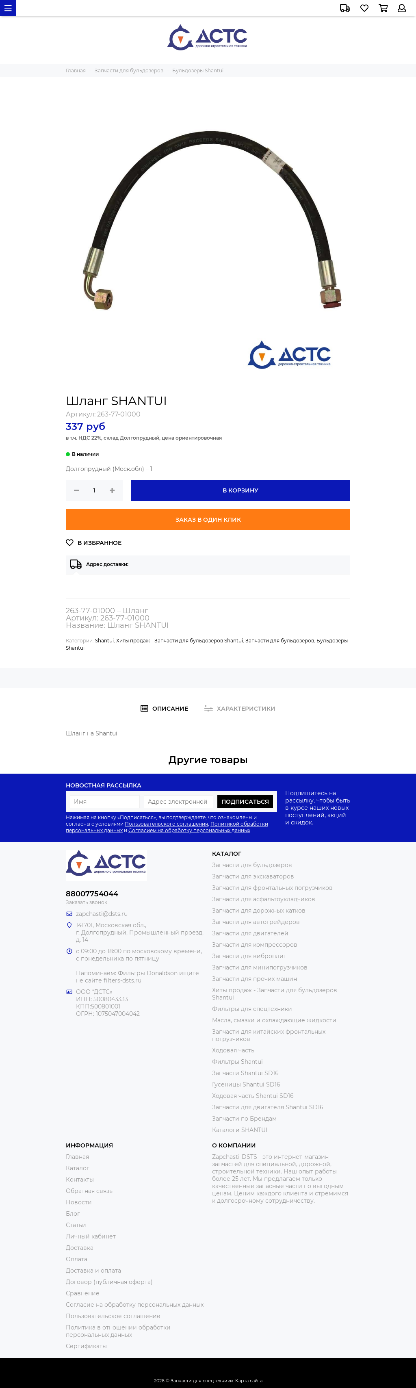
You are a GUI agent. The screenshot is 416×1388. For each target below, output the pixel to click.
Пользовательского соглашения (166, 824)
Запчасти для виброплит (249, 956)
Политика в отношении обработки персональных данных (118, 1331)
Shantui (104, 641)
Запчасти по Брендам (244, 1118)
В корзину (240, 490)
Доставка (79, 1247)
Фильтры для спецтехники (252, 1009)
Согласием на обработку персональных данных (189, 830)
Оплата (76, 1259)
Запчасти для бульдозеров (279, 641)
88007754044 (92, 893)
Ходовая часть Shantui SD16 (253, 1096)
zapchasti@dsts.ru (102, 913)
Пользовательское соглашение (113, 1316)
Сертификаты (86, 1346)
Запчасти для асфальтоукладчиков (263, 899)
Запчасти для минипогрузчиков (260, 967)
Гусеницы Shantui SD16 (246, 1084)
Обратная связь (89, 1191)
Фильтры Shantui (237, 1061)
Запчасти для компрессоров (254, 944)
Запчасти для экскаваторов (253, 876)
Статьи (76, 1225)
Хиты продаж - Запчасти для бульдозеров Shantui (179, 641)
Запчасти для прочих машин (254, 978)
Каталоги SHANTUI (239, 1130)
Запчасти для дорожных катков (259, 910)
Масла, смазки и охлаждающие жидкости (274, 1020)
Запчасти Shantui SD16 (245, 1073)
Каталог (77, 1168)
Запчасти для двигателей (250, 933)
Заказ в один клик (208, 519)
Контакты (80, 1179)
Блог (73, 1213)
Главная (77, 1156)
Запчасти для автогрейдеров (256, 922)
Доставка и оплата (93, 1270)
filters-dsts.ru (122, 980)
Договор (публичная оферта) (109, 1282)
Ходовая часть (233, 1050)
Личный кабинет (91, 1236)
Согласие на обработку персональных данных (135, 1304)
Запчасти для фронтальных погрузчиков (272, 887)
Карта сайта (248, 1381)
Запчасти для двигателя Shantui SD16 (267, 1107)
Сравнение (83, 1293)
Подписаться (245, 801)
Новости (79, 1202)
